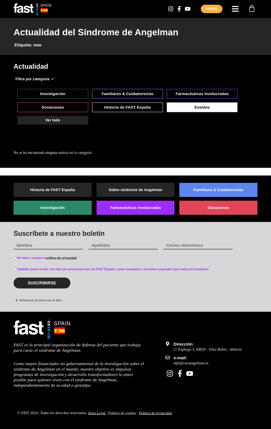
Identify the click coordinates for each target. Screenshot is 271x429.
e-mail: (180, 358)
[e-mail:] (167, 358)
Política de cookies (122, 413)
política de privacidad (61, 258)
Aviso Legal (97, 413)
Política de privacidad (157, 413)
